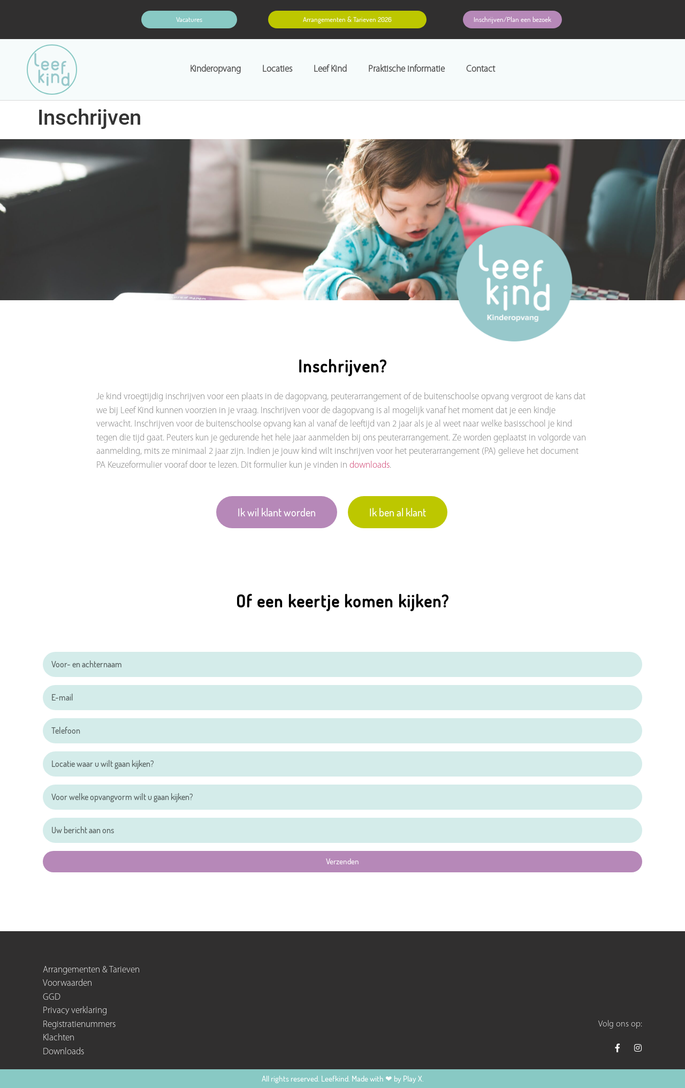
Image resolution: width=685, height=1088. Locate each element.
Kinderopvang (215, 69)
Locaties (277, 69)
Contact (480, 69)
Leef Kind (330, 69)
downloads (369, 465)
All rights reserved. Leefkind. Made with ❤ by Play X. (343, 1079)
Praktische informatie (406, 69)
